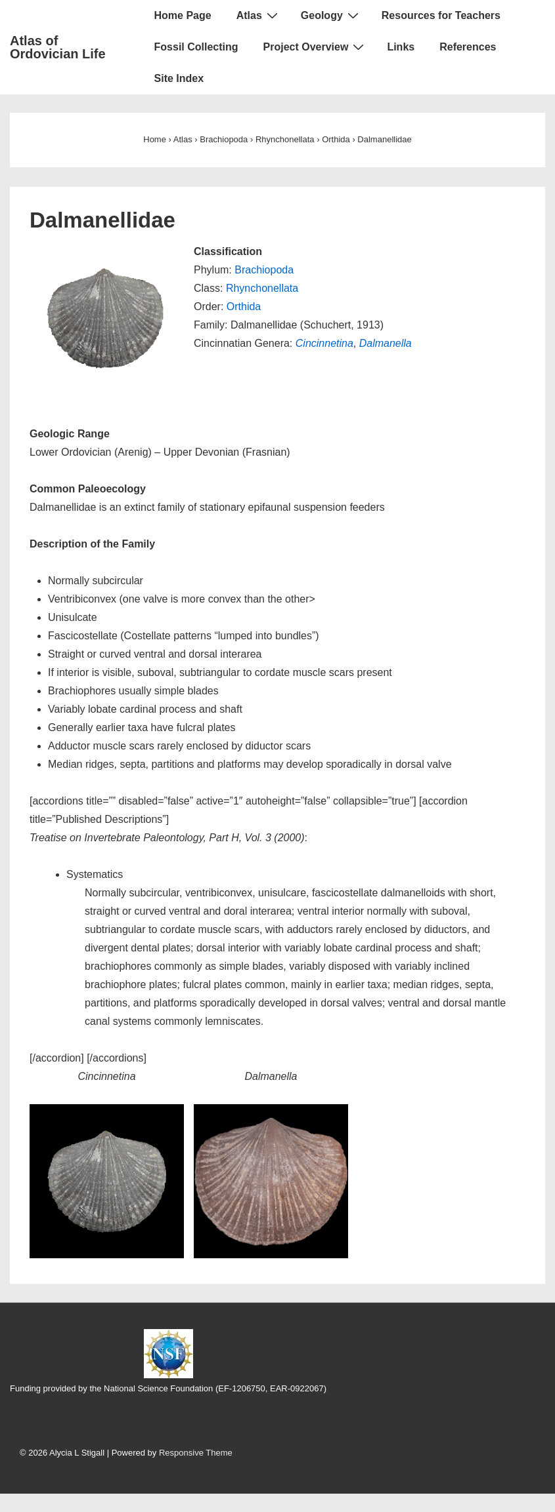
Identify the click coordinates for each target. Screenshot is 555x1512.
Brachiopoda (264, 269)
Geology (331, 15)
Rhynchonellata (262, 288)
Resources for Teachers (441, 15)
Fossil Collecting (196, 46)
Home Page (182, 15)
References (467, 46)
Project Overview (315, 46)
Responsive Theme (196, 1453)
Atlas (258, 15)
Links (400, 46)
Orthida (244, 306)
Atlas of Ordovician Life (58, 47)
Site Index (179, 78)
